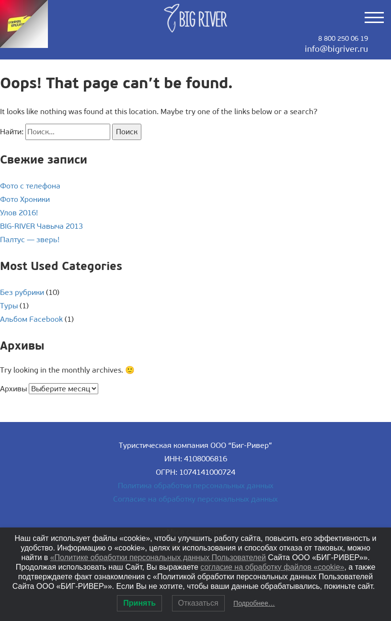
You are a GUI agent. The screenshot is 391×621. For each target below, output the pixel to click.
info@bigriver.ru (336, 49)
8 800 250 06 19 (343, 38)
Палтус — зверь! (29, 239)
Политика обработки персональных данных (196, 485)
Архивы (13, 388)
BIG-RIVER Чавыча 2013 (41, 226)
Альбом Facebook (31, 319)
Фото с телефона (30, 185)
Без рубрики (22, 292)
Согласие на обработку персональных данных (195, 499)
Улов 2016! (19, 212)
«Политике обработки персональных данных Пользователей (158, 557)
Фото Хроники (25, 199)
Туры (9, 305)
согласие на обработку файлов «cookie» (272, 567)
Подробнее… (254, 603)
